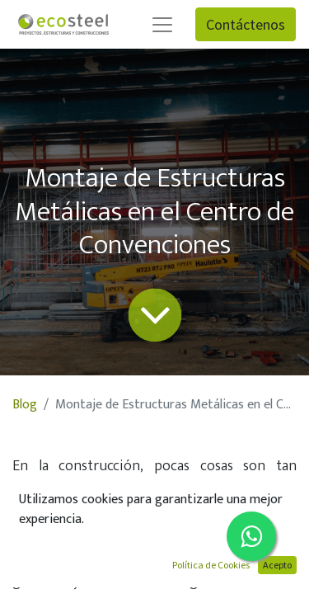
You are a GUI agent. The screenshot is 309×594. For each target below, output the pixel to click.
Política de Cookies (211, 565)
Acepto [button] (277, 565)
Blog (24, 405)
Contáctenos (245, 24)
